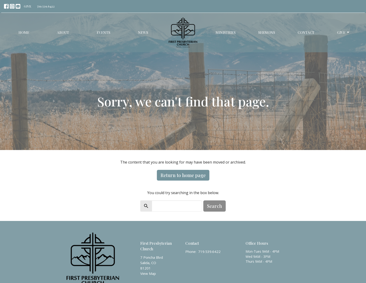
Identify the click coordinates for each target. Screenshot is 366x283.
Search (214, 206)
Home (23, 32)
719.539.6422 (46, 6)
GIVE (27, 6)
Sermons (266, 32)
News (143, 32)
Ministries (225, 32)
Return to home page (183, 175)
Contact (306, 32)
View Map (148, 273)
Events (103, 32)
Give (343, 32)
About (63, 32)
